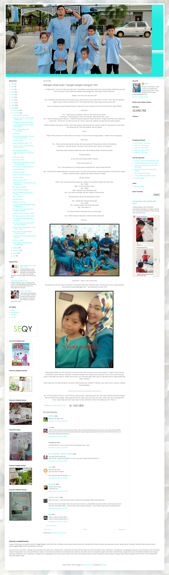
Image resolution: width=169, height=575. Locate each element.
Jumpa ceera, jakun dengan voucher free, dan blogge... (24, 163)
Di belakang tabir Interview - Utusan (23, 213)
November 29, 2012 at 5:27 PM (58, 491)
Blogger (103, 565)
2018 (13, 92)
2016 (13, 97)
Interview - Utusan (18, 240)
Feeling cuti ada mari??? (20, 180)
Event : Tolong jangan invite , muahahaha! (21, 130)
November (16, 113)
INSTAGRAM (15, 312)
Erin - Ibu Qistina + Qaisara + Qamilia (61, 454)
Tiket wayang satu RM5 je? (21, 150)
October (15, 248)
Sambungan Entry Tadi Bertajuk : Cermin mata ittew (23, 232)
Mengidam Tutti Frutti (19, 202)
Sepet (146, 84)
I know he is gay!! (18, 140)
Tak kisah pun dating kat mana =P (23, 167)
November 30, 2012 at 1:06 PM (58, 521)
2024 (13, 86)
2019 (13, 89)
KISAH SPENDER (25, 291)
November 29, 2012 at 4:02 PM (58, 478)
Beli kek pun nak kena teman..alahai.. (24, 216)
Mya (50, 514)
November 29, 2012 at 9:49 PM (58, 508)
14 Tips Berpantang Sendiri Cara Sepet (146, 163)
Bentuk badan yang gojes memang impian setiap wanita (23, 137)
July (14, 256)
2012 (13, 108)
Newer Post (47, 529)
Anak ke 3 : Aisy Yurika (141, 148)
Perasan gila (16, 133)
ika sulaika (52, 484)
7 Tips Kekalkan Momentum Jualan (145, 175)
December (16, 110)
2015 (13, 100)
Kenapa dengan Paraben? (21, 190)
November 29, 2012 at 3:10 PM (58, 447)
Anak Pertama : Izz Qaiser (142, 143)
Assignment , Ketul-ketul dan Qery (23, 122)
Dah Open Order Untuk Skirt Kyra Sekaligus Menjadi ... (23, 209)
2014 (13, 102)
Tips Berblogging (139, 178)
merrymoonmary (88, 565)
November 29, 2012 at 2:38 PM (58, 436)
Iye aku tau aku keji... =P (20, 169)
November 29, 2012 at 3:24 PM (58, 461)
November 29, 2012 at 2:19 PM (58, 421)
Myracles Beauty (139, 186)
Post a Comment (51, 525)
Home (85, 529)
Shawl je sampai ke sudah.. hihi (22, 143)
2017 (13, 95)
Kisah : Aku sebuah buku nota (22, 175)
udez (50, 467)
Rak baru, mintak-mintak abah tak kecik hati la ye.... (23, 146)
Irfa (50, 427)
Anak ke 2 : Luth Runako (141, 145)
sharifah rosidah (54, 497)
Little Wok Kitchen (18, 177)
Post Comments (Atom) (59, 533)
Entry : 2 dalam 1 (18, 197)
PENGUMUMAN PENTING (21, 115)
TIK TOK (13, 317)
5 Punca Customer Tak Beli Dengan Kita (146, 161)
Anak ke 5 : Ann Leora (141, 152)
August (15, 253)
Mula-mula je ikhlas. (19, 160)
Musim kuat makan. (18, 157)
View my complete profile (140, 97)
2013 (13, 105)
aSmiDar (51, 416)
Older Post (122, 529)
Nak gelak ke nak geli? (19, 187)
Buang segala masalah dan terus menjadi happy (23, 243)
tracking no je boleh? (19, 172)
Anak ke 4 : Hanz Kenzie (141, 150)
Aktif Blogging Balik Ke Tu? (19, 281)
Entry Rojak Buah (18, 199)
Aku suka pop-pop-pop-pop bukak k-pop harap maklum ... (24, 223)
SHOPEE (14, 315)
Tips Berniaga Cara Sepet (142, 173)
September (16, 250)
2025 (13, 84)
